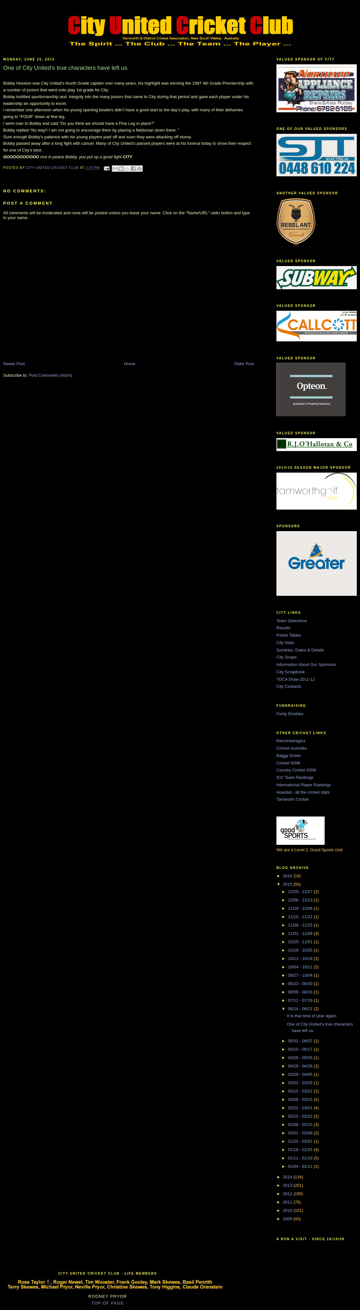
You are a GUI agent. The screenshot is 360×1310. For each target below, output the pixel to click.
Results (283, 627)
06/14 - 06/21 (301, 1008)
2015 (288, 884)
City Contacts (288, 686)
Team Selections (291, 620)
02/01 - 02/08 (301, 1132)
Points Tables (288, 635)
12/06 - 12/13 (301, 900)
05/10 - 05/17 (301, 1049)
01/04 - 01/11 (301, 1166)
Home (129, 363)
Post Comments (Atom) (50, 375)
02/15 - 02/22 (301, 1116)
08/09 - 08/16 (301, 992)
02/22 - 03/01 (301, 1107)
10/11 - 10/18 (301, 958)
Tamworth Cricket (292, 799)
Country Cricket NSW (296, 770)
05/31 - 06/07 (301, 1040)
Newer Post (14, 363)
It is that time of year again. (312, 1015)
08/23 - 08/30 (301, 983)
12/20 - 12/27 (301, 891)
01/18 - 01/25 (301, 1149)
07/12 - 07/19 (301, 1000)
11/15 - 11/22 (301, 916)
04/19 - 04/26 (301, 1066)
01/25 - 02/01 (301, 1141)
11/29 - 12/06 (301, 908)
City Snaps (286, 657)
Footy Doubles (289, 713)
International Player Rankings (303, 784)
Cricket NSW (288, 763)
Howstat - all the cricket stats (302, 792)
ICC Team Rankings (294, 777)
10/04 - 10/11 (301, 966)
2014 (288, 1177)
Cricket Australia (291, 748)
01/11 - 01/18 (301, 1158)
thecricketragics (290, 740)
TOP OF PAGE (108, 1303)
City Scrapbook (290, 671)
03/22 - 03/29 (301, 1082)
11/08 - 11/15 (301, 925)
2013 (288, 1185)
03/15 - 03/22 (301, 1091)
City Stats (285, 642)
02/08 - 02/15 (301, 1124)
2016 (288, 875)
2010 (288, 1210)
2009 (288, 1218)
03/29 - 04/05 (301, 1074)
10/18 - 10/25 (301, 950)
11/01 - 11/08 (301, 933)
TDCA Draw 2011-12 (295, 679)
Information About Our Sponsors (306, 664)
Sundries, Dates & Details (300, 650)
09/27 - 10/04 (301, 975)
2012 (288, 1193)
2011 (288, 1202)
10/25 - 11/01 (301, 941)
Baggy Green (288, 755)
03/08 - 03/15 (301, 1099)
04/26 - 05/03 (301, 1057)
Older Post (244, 363)
